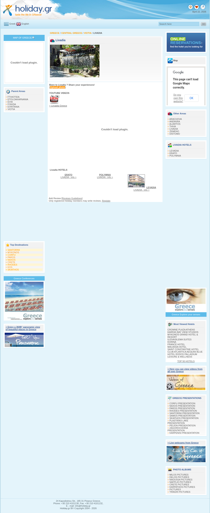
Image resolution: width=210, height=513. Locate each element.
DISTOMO (174, 134)
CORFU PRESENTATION (182, 403)
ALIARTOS (174, 124)
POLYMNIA (175, 155)
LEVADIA (174, 151)
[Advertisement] (24, 177)
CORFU (12, 255)
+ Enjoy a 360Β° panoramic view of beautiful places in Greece (23, 328)
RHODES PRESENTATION (183, 411)
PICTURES (175, 489)
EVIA (10, 102)
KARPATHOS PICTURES (182, 487)
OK (191, 98)
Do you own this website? (178, 98)
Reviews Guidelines (72, 198)
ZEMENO (174, 131)
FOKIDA (12, 104)
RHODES (12, 264)
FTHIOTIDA (13, 97)
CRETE (11, 262)
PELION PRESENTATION (182, 425)
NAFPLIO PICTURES (180, 482)
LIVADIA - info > (69, 176)
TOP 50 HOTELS (186, 361)
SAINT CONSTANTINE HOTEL (183, 349)
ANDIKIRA (174, 121)
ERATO (173, 153)
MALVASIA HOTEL (177, 347)
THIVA (172, 126)
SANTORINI (14, 250)
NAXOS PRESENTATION (182, 406)
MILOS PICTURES (179, 474)
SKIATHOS (13, 269)
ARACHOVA (175, 119)
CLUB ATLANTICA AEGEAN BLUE (185, 352)
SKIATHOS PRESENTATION (184, 418)
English (25, 24)
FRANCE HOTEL (176, 344)
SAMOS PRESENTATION (182, 415)
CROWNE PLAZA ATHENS (181, 329)
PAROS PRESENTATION (182, 408)
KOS (10, 267)
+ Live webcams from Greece (183, 442)
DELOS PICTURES (179, 477)
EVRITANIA (13, 107)
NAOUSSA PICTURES (180, 479)
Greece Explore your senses (186, 314)
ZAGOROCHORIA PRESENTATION (178, 429)
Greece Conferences (24, 278)
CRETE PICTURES (179, 484)
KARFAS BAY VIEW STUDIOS (183, 332)
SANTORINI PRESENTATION (184, 413)
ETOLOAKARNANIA (18, 99)
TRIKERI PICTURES (179, 492)
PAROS (11, 257)
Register (106, 201)
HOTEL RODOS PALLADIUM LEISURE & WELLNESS (182, 355)
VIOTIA (11, 109)
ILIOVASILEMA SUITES (180, 339)
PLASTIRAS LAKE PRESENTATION (178, 421)
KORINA (172, 342)
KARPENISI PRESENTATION (184, 433)
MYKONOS (13, 252)
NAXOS (12, 260)
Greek (12, 24)
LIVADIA (173, 129)
